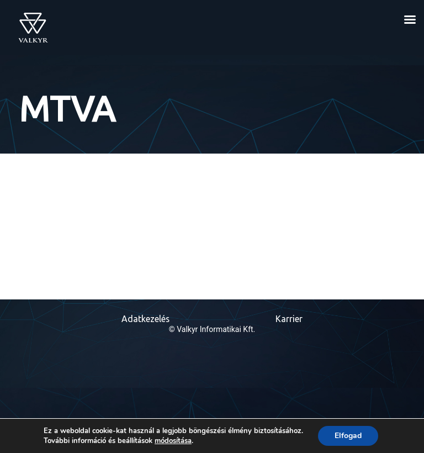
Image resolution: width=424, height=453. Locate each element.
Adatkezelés (145, 319)
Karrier (289, 319)
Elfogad (348, 435)
